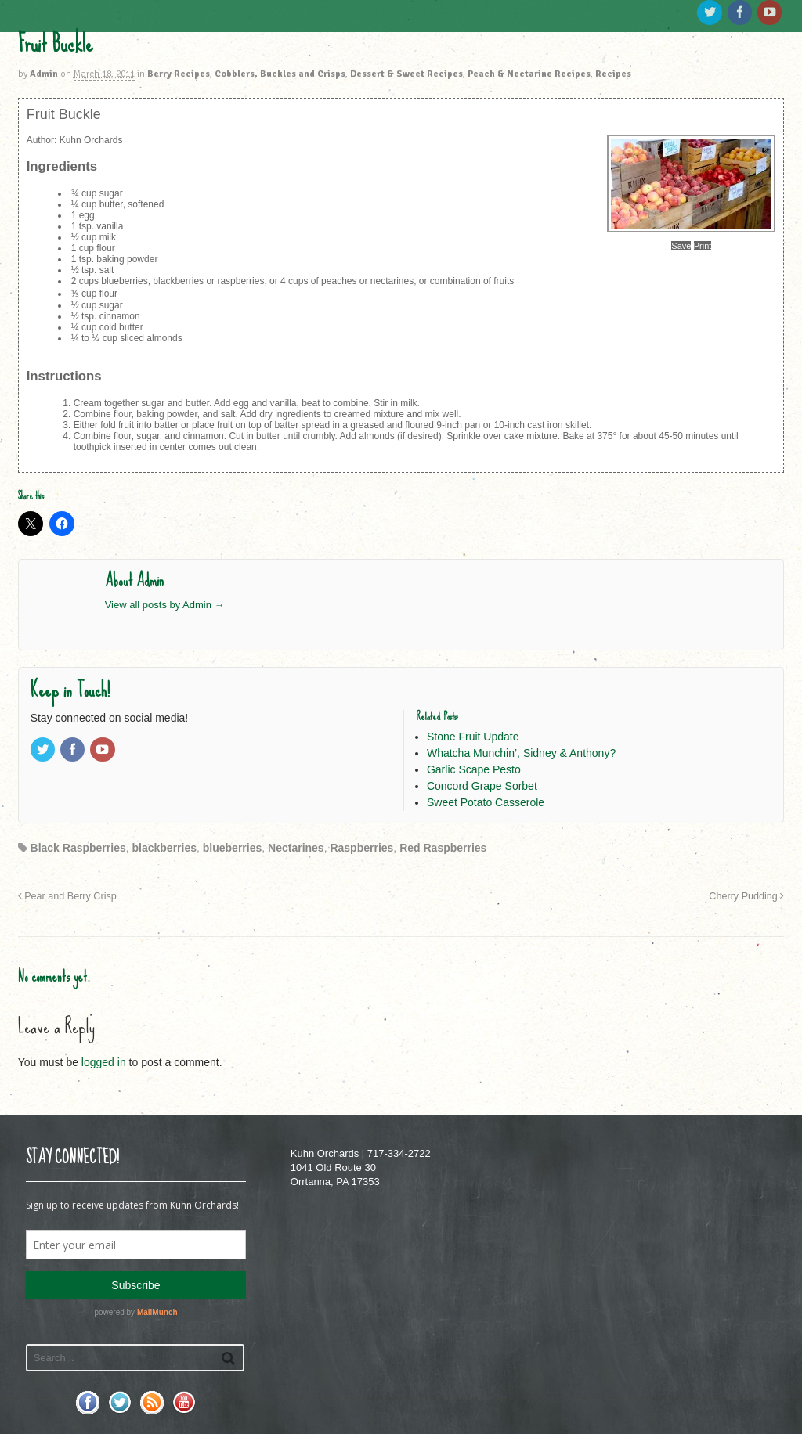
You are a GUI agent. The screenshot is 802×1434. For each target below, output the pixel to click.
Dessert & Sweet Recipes (406, 74)
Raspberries (361, 847)
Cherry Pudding (746, 896)
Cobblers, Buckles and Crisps (280, 74)
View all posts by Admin (165, 605)
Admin (44, 74)
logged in (103, 1062)
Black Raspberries (78, 847)
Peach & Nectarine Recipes (529, 74)
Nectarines (296, 847)
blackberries (164, 847)
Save (681, 245)
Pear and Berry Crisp (67, 896)
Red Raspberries (442, 847)
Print (703, 245)
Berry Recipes (178, 74)
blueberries (232, 847)
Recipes (613, 74)
